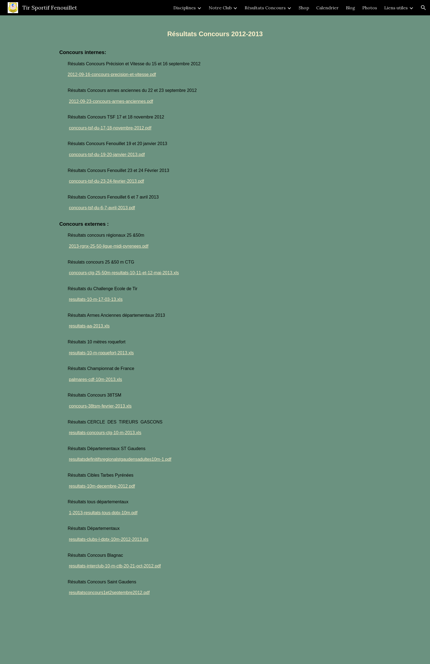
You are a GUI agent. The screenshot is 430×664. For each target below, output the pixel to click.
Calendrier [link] (327, 7)
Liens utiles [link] (396, 7)
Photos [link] (369, 7)
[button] (423, 7)
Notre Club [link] (220, 7)
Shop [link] (304, 7)
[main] (215, 339)
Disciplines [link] (184, 7)
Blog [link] (350, 7)
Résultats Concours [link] (265, 7)
